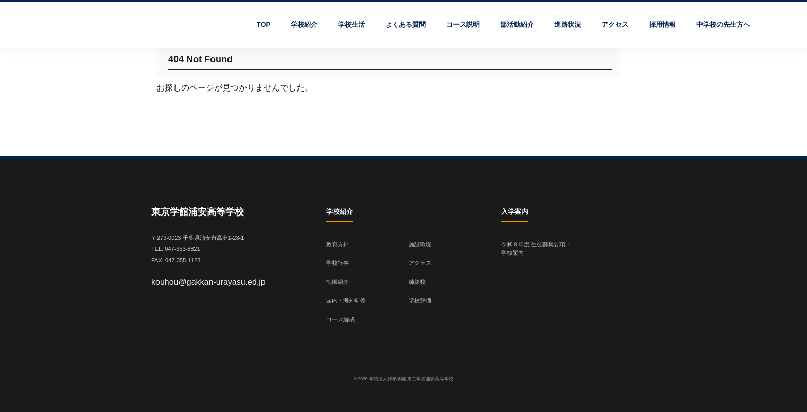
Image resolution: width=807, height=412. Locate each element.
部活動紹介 (517, 24)
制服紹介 (337, 282)
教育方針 (337, 244)
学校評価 (420, 300)
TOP (264, 24)
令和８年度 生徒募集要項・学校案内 (536, 248)
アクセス (615, 24)
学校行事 (337, 263)
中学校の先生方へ (723, 24)
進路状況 (567, 24)
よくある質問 (405, 24)
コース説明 (463, 24)
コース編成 (340, 319)
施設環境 (420, 244)
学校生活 (351, 24)
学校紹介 (304, 24)
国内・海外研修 (346, 300)
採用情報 (662, 24)
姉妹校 (417, 282)
